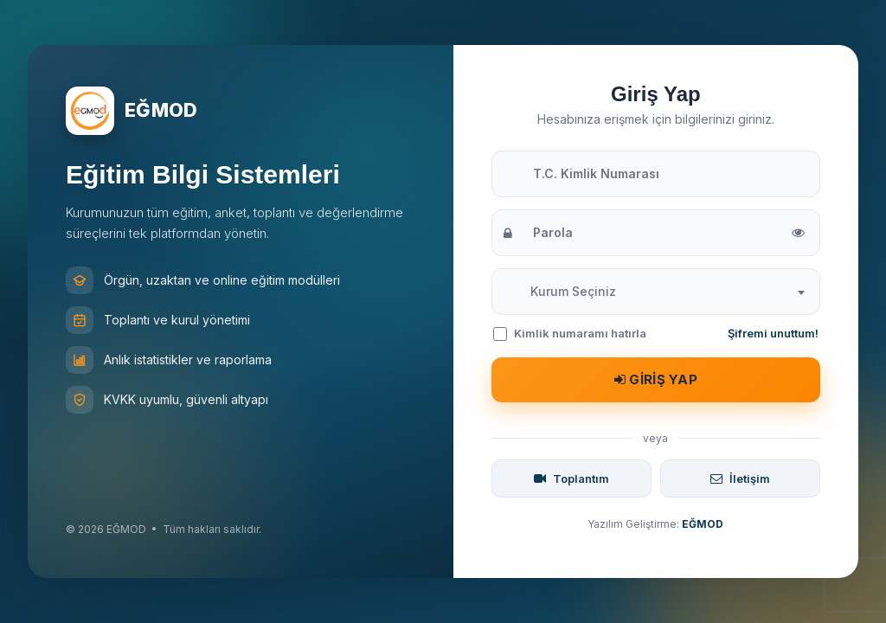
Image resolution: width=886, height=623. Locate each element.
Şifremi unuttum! (773, 333)
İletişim (740, 478)
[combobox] (655, 291)
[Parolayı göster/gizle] (798, 233)
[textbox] (573, 291)
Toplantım (571, 478)
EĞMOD (702, 523)
